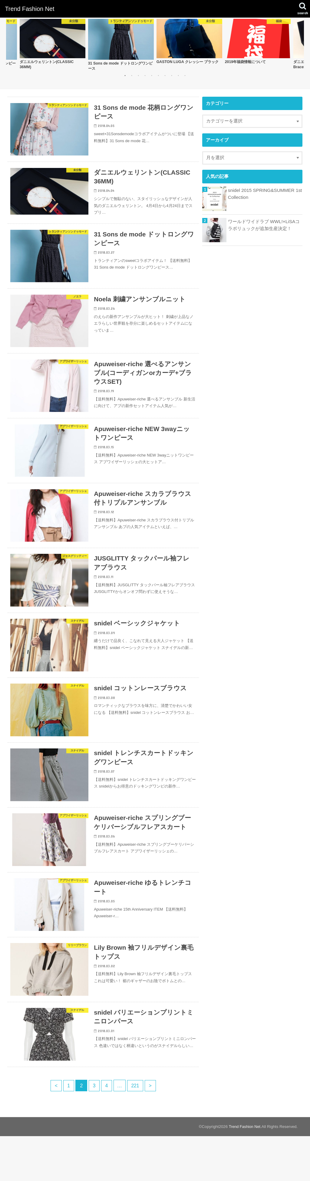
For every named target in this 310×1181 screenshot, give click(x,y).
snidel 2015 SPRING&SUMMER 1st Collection (264, 194)
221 (136, 1130)
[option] (52, 44)
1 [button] (125, 76)
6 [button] (158, 76)
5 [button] (152, 76)
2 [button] (132, 76)
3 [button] (138, 76)
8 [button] (172, 76)
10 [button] (185, 76)
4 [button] (145, 76)
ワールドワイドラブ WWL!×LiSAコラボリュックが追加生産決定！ (263, 225)
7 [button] (165, 76)
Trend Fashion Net (29, 8)
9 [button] (178, 76)
